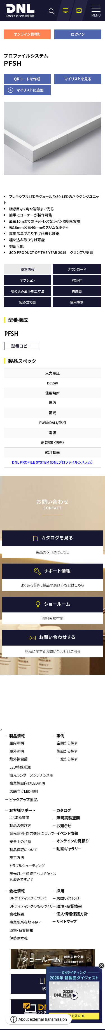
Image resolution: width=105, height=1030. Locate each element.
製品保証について (24, 849)
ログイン (78, 34)
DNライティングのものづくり (31, 906)
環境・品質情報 (21, 930)
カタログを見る (57, 537)
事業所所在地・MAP (25, 922)
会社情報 (17, 891)
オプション (27, 280)
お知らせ (64, 825)
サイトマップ (67, 921)
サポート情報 (57, 570)
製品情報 (17, 736)
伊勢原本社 (19, 938)
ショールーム (57, 603)
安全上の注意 (20, 841)
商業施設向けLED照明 (27, 783)
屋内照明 (17, 743)
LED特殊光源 (20, 767)
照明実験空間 (68, 818)
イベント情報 (67, 833)
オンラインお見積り (73, 841)
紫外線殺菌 (19, 759)
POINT (77, 280)
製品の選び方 (20, 825)
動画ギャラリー (69, 848)
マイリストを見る (77, 78)
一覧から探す (67, 759)
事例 (60, 736)
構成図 (77, 291)
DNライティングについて (28, 898)
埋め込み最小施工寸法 (28, 291)
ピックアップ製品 (23, 799)
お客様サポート (22, 810)
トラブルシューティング (27, 865)
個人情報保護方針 (72, 914)
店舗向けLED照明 (24, 791)
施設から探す (67, 751)
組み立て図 (27, 302)
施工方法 (17, 857)
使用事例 (76, 302)
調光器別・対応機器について (32, 833)
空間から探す (67, 743)
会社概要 (17, 914)
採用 (60, 891)
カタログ (64, 810)
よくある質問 (19, 817)
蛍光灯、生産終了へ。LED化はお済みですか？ (33, 876)
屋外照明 (17, 751)
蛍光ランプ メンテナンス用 (31, 775)
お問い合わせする (57, 637)
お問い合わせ (68, 898)
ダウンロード (76, 269)
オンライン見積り (27, 34)
